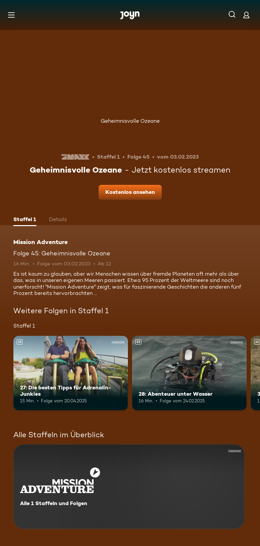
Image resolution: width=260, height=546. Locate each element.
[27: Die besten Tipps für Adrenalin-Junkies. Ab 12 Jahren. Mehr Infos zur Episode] (70, 373)
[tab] (25, 220)
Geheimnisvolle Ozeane (130, 121)
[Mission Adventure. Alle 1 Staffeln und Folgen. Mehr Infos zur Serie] (129, 486)
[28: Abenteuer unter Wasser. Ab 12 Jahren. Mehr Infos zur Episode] (189, 373)
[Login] (246, 15)
